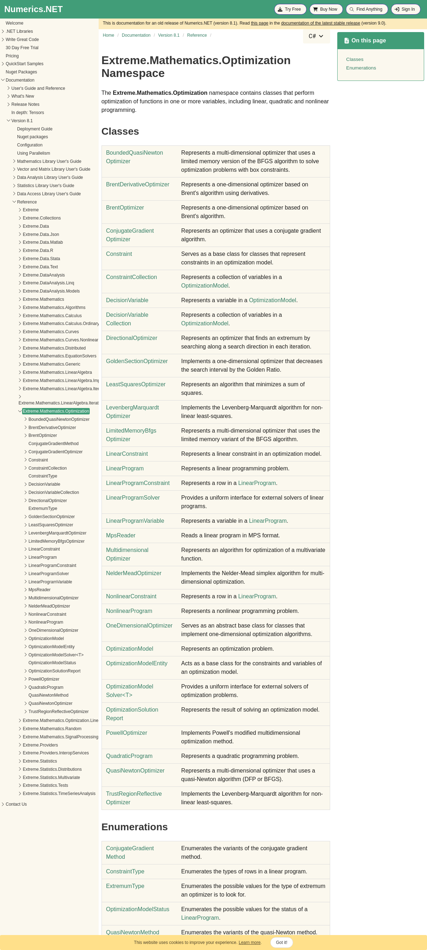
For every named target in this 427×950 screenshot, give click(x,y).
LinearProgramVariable (32, 581)
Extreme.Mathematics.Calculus (34, 315)
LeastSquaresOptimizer (33, 524)
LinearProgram (25, 557)
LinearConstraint (26, 549)
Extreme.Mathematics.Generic (33, 364)
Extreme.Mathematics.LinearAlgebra (39, 372)
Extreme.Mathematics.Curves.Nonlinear (42, 339)
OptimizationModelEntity (34, 646)
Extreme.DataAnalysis (26, 275)
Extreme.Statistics (22, 761)
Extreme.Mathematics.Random (34, 728)
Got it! (281, 942)
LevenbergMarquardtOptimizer (40, 533)
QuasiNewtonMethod (31, 695)
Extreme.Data (18, 226)
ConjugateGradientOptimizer (38, 451)
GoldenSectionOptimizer (34, 516)
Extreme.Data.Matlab (25, 242)
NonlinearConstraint (29, 614)
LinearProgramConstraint (34, 565)
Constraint (20, 460)
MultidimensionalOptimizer (36, 597)
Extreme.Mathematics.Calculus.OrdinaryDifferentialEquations (63, 323)
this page (260, 23)
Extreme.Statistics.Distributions (34, 769)
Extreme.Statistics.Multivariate (33, 777)
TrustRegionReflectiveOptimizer (41, 711)
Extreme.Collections (24, 218)
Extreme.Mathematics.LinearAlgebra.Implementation (54, 380)
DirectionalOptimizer (30, 500)
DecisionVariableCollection (36, 492)
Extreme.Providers (22, 745)
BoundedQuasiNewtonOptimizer (41, 419)
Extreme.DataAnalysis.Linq (30, 282)
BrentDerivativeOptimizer (34, 427)
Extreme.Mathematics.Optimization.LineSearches (52, 720)
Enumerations (361, 68)
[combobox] (316, 36)
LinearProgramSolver (31, 573)
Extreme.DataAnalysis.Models (33, 291)
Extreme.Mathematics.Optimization (38, 411)
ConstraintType (25, 476)
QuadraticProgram (28, 687)
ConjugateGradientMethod (36, 443)
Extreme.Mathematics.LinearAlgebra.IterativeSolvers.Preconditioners (66, 403)
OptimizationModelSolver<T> (38, 654)
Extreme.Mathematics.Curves (33, 331)
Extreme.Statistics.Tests (27, 785)
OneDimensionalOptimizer (36, 630)
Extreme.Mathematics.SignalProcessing (42, 736)
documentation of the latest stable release (320, 23)
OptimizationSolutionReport (37, 670)
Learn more (249, 942)
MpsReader (22, 589)
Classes (354, 59)
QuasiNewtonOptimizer (32, 703)
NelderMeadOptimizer (31, 606)
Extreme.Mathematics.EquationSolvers (42, 355)
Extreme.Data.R (20, 250)
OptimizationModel (28, 638)
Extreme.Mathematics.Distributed (36, 348)
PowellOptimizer (26, 679)
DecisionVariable (26, 484)
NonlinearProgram (28, 622)
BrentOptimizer (25, 435)
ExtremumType (25, 508)
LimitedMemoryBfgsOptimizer (39, 541)
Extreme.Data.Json (23, 234)
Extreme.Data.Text (22, 266)
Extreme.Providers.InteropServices (38, 752)
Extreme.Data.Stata (23, 258)
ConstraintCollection (30, 468)
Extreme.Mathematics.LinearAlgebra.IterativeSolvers (55, 388)
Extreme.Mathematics (25, 299)
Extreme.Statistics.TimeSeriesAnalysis (41, 793)
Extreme (13, 209)
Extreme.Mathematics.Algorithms (36, 307)
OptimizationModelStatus (34, 662)
